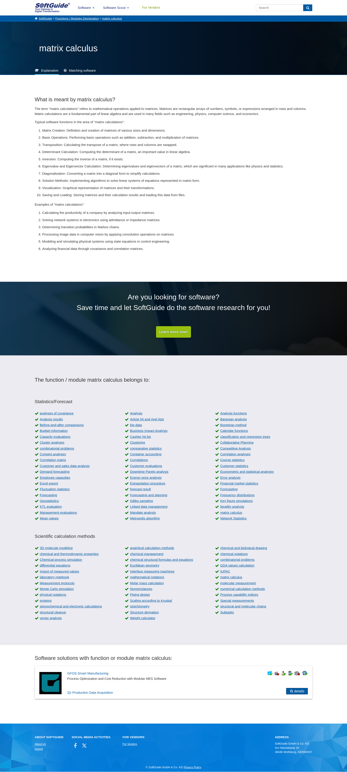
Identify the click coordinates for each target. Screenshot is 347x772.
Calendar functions (234, 431)
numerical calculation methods (242, 589)
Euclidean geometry (144, 566)
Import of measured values (59, 571)
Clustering (137, 443)
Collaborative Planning (236, 443)
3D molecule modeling (56, 548)
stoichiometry (139, 607)
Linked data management (148, 507)
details (299, 691)
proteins (46, 601)
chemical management (146, 554)
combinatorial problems (57, 448)
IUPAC (225, 571)
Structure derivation (144, 612)
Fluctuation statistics (55, 489)
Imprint (39, 749)
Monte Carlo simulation (57, 589)
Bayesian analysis (233, 419)
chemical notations (234, 554)
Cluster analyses (52, 443)
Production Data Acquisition (92, 693)
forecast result (140, 489)
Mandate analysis (143, 513)
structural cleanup (53, 612)
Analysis (136, 414)
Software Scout (114, 8)
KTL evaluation (51, 507)
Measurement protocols (57, 583)
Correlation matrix (53, 460)
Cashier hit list (140, 437)
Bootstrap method (233, 425)
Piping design (140, 595)
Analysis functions (233, 414)
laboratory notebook (54, 577)
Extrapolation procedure (147, 483)
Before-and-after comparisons (62, 425)
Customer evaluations (146, 466)
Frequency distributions (237, 495)
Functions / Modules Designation (77, 18)
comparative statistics (146, 448)
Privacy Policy (192, 767)
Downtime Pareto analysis (149, 472)
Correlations (139, 460)
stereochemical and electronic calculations (71, 607)
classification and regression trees (245, 437)
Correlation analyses (235, 454)
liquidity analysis (232, 507)
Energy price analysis (146, 478)
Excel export (49, 483)
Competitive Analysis (235, 448)
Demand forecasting (54, 472)
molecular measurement (238, 583)
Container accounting (145, 454)
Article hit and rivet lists (147, 419)
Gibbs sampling (141, 501)
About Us (40, 744)
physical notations (53, 595)
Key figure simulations (236, 501)
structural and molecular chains (243, 607)
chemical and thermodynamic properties (69, 554)
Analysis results (51, 419)
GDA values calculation (237, 566)
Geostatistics (49, 501)
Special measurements (237, 601)
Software (84, 8)
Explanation (49, 70)
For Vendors (151, 7)
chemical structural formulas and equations (161, 560)
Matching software (82, 70)
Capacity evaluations (55, 437)
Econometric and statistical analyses (247, 472)
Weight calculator (142, 618)
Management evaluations (58, 513)
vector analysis (51, 618)
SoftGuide (45, 18)
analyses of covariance (57, 414)
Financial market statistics (239, 483)
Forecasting (228, 489)
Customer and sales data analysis (65, 466)
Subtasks (227, 612)
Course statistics (232, 460)
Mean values (49, 519)
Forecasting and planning (148, 495)
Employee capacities (55, 478)
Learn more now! (173, 332)
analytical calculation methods (152, 548)
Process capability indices (239, 595)
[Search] (307, 7)
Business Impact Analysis (148, 431)
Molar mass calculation (147, 583)
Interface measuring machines (152, 571)
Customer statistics (234, 466)
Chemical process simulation (61, 560)
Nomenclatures (141, 589)
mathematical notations (147, 577)
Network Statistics (233, 519)
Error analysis (230, 478)
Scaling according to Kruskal (151, 601)
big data (136, 425)
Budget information (54, 431)
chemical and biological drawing (243, 548)
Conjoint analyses (53, 454)
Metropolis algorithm (145, 519)
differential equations (55, 566)
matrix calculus (112, 18)
